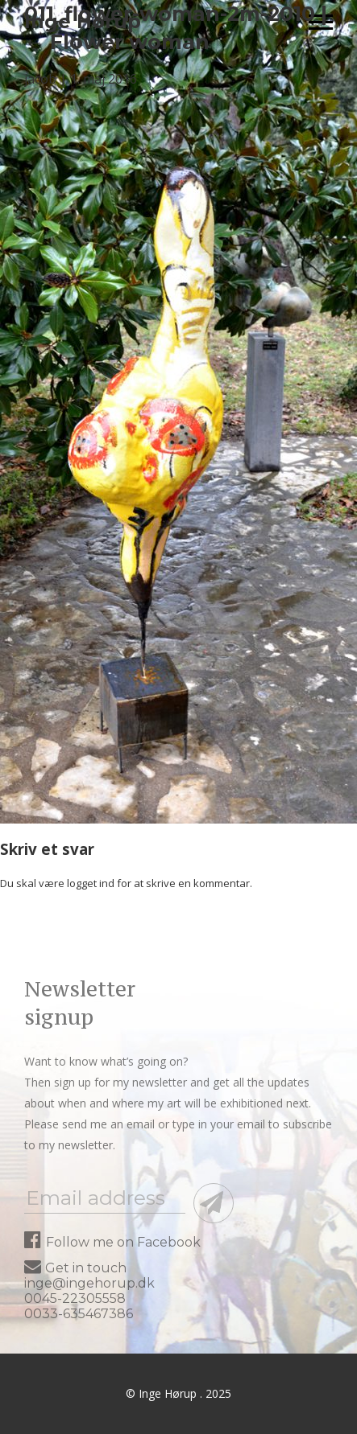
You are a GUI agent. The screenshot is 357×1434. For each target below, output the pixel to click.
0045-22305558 (75, 1298)
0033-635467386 (78, 1313)
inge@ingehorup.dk (89, 1283)
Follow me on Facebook (112, 1242)
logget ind (90, 883)
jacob (40, 79)
